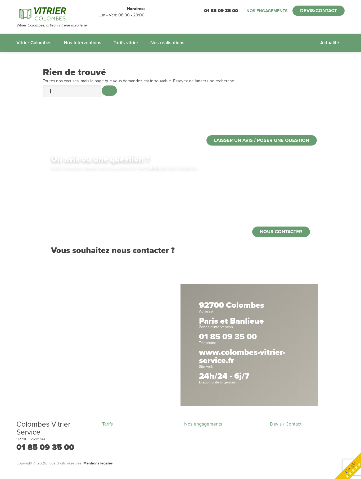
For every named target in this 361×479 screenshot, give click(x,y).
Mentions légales (98, 463)
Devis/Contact (318, 10)
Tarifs (107, 424)
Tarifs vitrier (126, 43)
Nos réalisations (167, 43)
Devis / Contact (285, 424)
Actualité (329, 43)
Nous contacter (281, 231)
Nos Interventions (82, 43)
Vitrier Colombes (34, 43)
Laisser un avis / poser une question (261, 140)
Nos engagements (267, 10)
